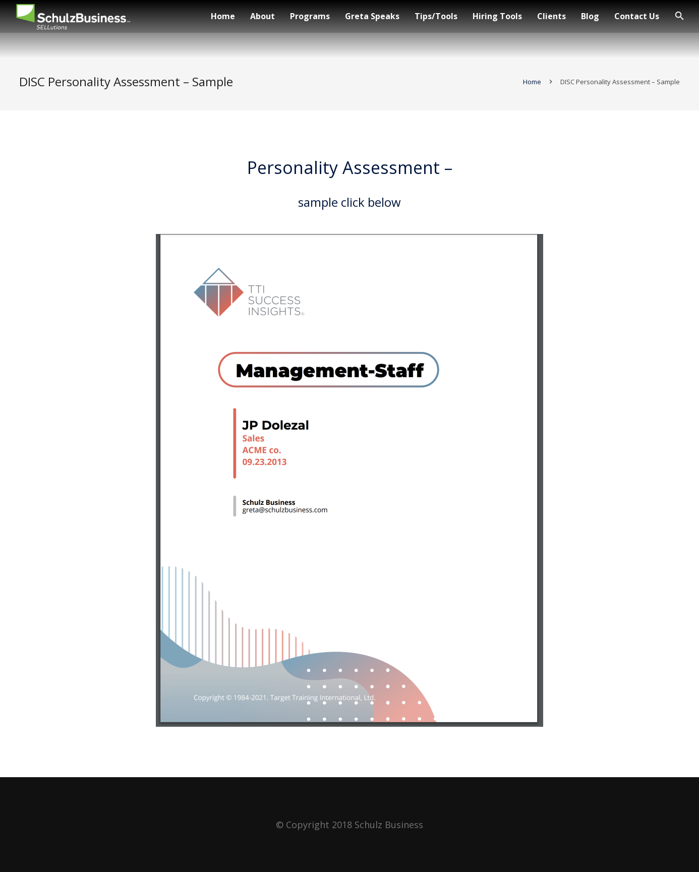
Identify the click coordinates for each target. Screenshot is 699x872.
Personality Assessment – (349, 172)
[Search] (680, 16)
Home (531, 86)
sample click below (349, 207)
